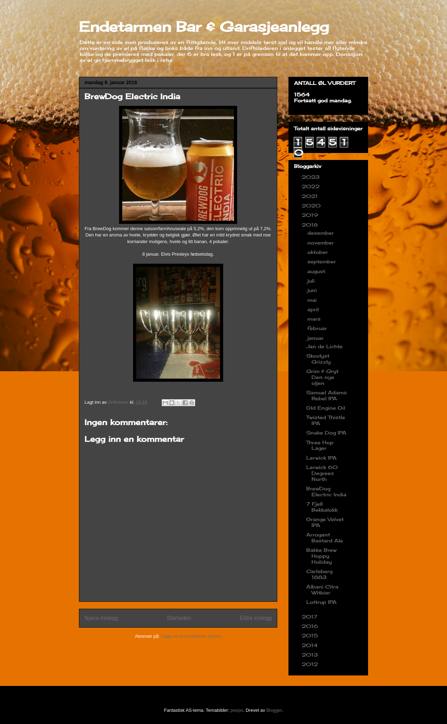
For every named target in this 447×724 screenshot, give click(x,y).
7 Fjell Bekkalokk (322, 507)
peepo (236, 710)
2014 (311, 645)
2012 (311, 664)
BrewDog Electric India (326, 491)
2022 (311, 186)
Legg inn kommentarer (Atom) (191, 636)
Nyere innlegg (101, 618)
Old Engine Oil (325, 408)
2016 (311, 626)
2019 (311, 215)
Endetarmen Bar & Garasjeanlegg (204, 26)
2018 (311, 225)
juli (311, 281)
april (314, 309)
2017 (310, 617)
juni (312, 290)
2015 (311, 635)
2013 (311, 655)
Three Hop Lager (320, 445)
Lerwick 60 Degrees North (322, 473)
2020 (312, 206)
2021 (311, 196)
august (317, 271)
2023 (311, 177)
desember (321, 233)
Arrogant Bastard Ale (324, 537)
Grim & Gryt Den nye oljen (322, 377)
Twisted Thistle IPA (325, 420)
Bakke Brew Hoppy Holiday (321, 556)
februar (318, 328)
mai (312, 300)
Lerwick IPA (321, 458)
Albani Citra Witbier (322, 589)
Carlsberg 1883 (319, 574)
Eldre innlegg (256, 618)
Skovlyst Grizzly (318, 359)
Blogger (274, 710)
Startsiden (179, 618)
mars (314, 319)
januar (316, 338)
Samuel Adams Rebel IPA (326, 395)
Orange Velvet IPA (325, 522)
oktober (318, 252)
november (321, 243)
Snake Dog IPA (326, 433)
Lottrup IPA (321, 602)
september (322, 261)
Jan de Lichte (324, 346)
